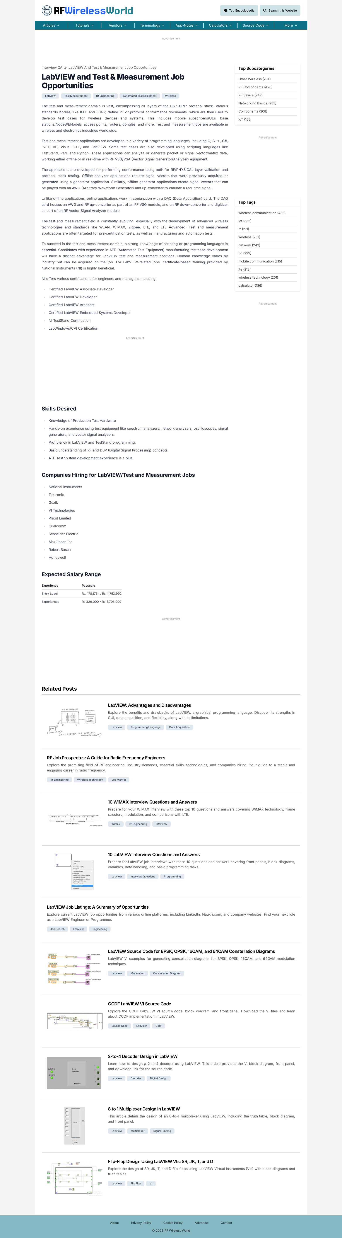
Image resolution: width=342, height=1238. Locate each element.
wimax (115, 824)
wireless (170, 95)
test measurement (75, 95)
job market (119, 779)
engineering (99, 929)
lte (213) (244, 269)
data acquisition (179, 727)
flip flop (136, 1183)
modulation (137, 973)
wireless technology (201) (258, 277)
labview (50, 95)
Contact (226, 1222)
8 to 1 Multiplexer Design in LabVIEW (144, 1109)
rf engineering (105, 95)
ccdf (159, 1025)
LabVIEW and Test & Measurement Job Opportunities (112, 67)
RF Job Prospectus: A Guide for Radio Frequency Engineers (106, 757)
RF (87, 10)
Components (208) (252, 111)
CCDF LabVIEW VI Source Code (139, 1003)
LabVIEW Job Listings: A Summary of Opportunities (98, 907)
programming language (146, 727)
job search (57, 929)
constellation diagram (167, 973)
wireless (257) (249, 237)
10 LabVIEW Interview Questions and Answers (154, 854)
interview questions (143, 876)
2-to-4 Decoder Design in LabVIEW (142, 1056)
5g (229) (244, 253)
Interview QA (52, 67)
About (114, 1222)
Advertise (202, 1222)
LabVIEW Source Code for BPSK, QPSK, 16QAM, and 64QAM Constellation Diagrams (191, 951)
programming (172, 876)
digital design (158, 1078)
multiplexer (138, 1130)
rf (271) (243, 229)
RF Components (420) (255, 87)
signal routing (162, 1130)
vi (151, 1183)
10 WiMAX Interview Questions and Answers (152, 802)
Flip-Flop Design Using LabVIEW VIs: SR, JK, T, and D (160, 1161)
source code (119, 1025)
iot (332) (244, 221)
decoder (136, 1078)
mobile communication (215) (260, 261)
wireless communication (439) (262, 213)
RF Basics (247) (250, 95)
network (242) (249, 245)
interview (161, 824)
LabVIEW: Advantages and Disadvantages (149, 705)
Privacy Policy (141, 1222)
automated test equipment (139, 95)
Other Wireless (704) (254, 79)
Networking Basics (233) (257, 103)
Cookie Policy (173, 1222)
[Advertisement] (171, 50)
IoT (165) (244, 119)
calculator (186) (250, 285)
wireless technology (90, 779)
